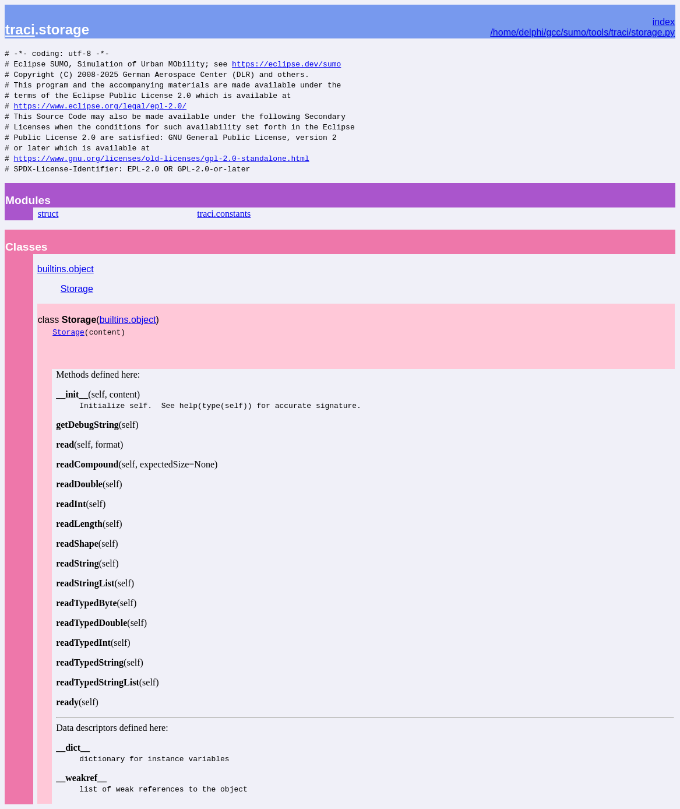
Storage (77, 289)
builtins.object (65, 269)
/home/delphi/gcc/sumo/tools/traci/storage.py (582, 32)
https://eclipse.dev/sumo (286, 63)
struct (48, 214)
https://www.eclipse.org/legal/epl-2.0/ (100, 105)
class (67, 320)
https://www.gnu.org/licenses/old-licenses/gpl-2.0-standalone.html (161, 158)
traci (20, 29)
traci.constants (224, 214)
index (664, 22)
